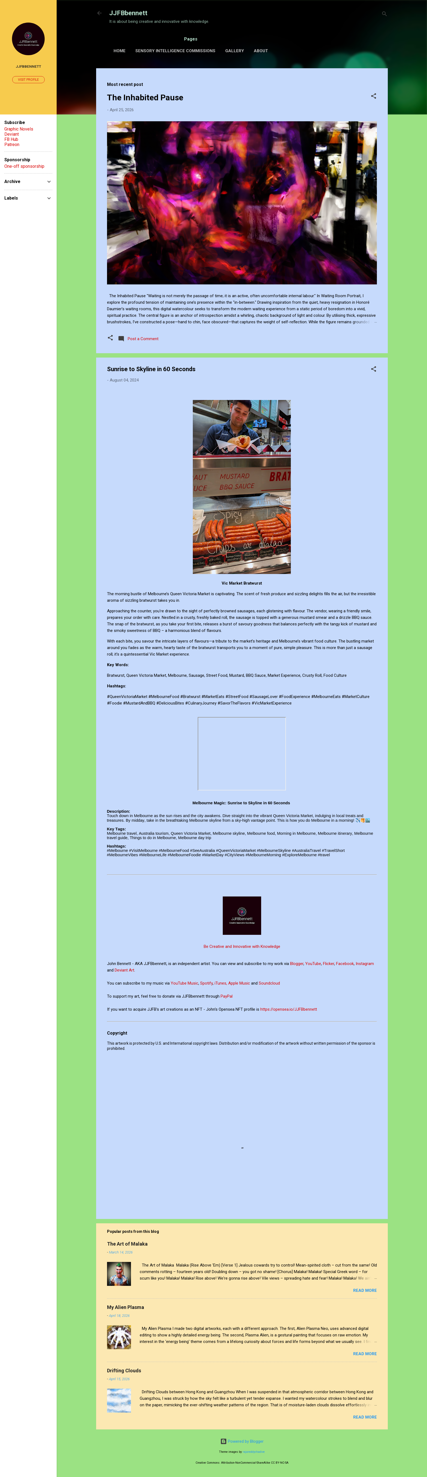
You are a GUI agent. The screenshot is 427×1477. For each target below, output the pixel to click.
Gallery (234, 50)
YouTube (313, 963)
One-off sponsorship (24, 166)
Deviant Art (124, 970)
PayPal (227, 996)
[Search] (384, 15)
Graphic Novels (18, 129)
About (261, 50)
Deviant (11, 134)
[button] (373, 97)
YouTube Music (184, 983)
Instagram (365, 963)
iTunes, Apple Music (232, 983)
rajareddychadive (254, 1452)
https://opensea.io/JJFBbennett (289, 1009)
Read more (365, 1290)
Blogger (296, 963)
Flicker (328, 963)
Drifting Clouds (124, 1370)
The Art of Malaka (127, 1244)
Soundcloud (269, 983)
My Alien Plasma (125, 1307)
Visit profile (28, 80)
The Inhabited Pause (145, 97)
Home (120, 50)
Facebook (345, 963)
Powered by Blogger (242, 1441)
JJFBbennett (128, 13)
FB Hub (11, 139)
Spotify (206, 983)
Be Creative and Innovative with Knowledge (242, 946)
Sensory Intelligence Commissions (175, 50)
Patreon (11, 144)
